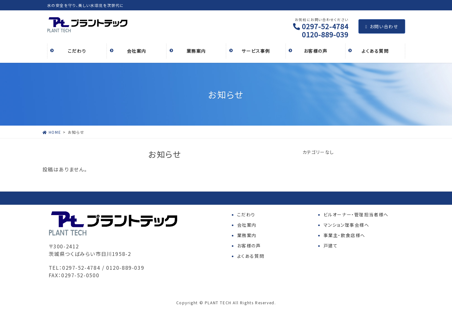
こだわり (246, 214)
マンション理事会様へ (346, 225)
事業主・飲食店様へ (344, 235)
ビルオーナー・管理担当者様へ (356, 214)
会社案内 (247, 225)
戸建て (331, 245)
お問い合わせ (381, 26)
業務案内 (247, 235)
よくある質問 (250, 256)
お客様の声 (249, 245)
